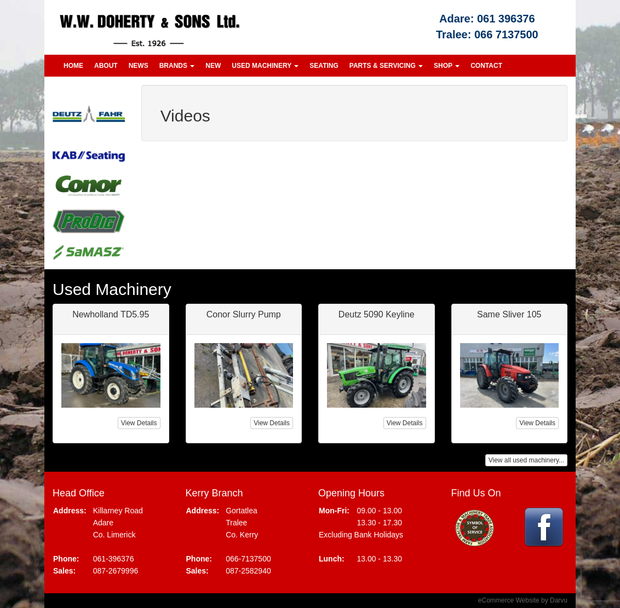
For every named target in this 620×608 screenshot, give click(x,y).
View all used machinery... (526, 460)
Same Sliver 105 (509, 314)
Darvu (558, 600)
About (106, 66)
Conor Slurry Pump (243, 314)
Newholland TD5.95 (110, 314)
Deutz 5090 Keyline (376, 314)
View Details (139, 423)
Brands (177, 66)
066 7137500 (506, 34)
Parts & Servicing (386, 66)
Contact (486, 66)
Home (73, 66)
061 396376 (506, 19)
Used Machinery (265, 66)
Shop (447, 66)
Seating (323, 66)
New (213, 66)
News (138, 66)
